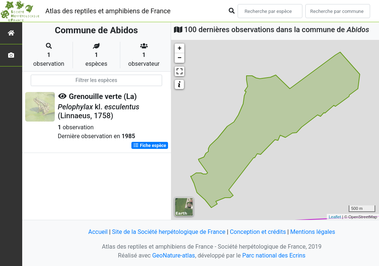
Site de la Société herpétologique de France (168, 231)
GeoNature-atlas (173, 255)
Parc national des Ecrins (273, 255)
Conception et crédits (258, 231)
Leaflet (335, 217)
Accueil (97, 231)
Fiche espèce (149, 145)
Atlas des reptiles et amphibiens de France (108, 11)
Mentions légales (312, 231)
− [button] (180, 58)
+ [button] (180, 48)
